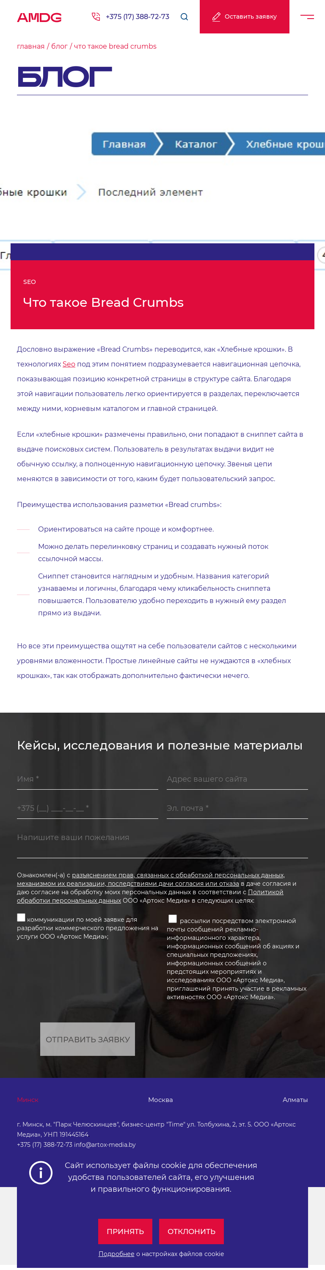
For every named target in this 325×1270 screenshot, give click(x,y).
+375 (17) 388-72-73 (137, 17)
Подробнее (117, 1254)
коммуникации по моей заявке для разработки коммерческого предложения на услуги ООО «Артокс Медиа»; (87, 929)
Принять (123, 1231)
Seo (69, 364)
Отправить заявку (88, 1042)
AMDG (39, 14)
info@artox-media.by (105, 1150)
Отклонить (193, 1231)
